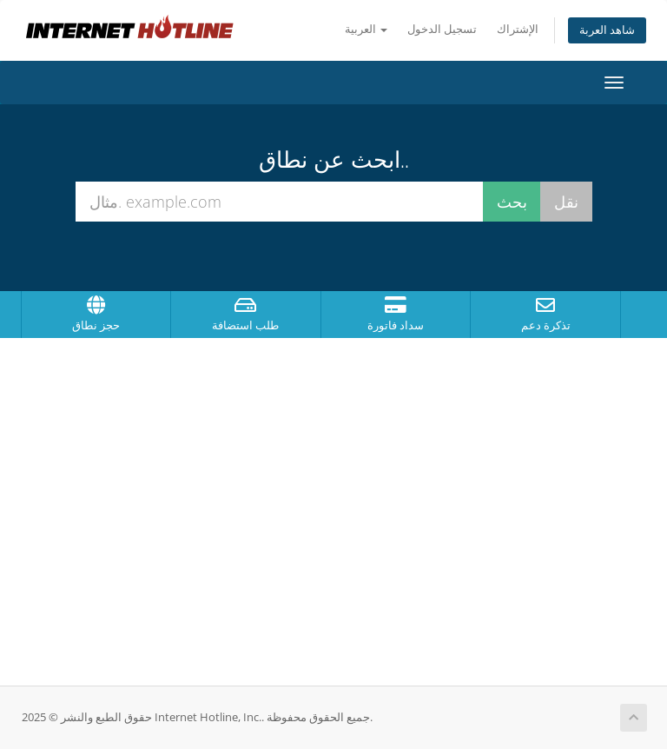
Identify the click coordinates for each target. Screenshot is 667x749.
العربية (366, 29)
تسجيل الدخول (442, 29)
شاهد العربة (607, 30)
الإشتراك (517, 29)
